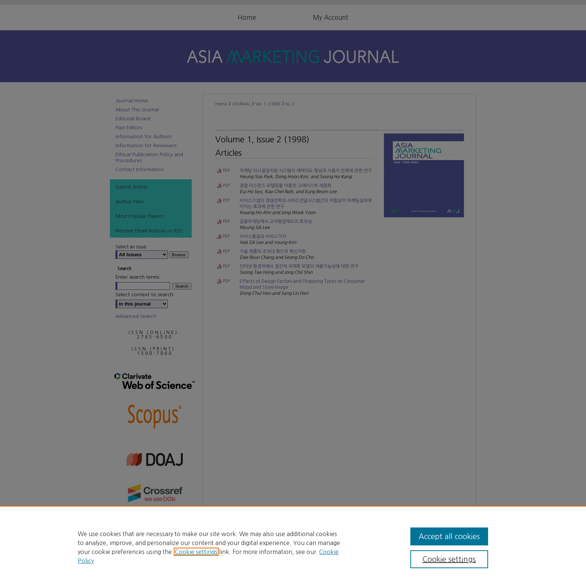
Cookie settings (196, 552)
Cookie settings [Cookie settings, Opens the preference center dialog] (449, 559)
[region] (293, 547)
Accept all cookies (449, 536)
